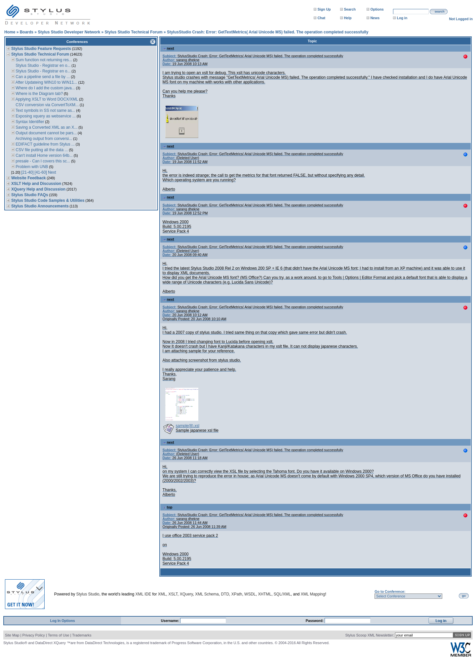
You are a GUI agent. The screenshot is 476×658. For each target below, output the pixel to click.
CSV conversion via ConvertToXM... (47, 105)
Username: (170, 621)
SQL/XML (282, 594)
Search (350, 9)
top (168, 507)
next (168, 48)
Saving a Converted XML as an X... (46, 127)
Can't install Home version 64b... (44, 155)
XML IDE (143, 594)
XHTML (264, 594)
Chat (321, 18)
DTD (225, 594)
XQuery (186, 594)
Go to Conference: (390, 591)
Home (9, 32)
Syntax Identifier (29, 121)
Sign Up (324, 9)
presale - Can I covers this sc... (42, 161)
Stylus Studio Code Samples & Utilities (47, 200)
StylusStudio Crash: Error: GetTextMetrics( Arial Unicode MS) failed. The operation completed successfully (267, 32)
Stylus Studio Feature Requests (41, 48)
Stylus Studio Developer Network (69, 32)
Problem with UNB (31, 166)
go (464, 595)
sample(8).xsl (187, 425)
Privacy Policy (33, 635)
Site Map (12, 635)
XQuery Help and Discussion (38, 189)
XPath (236, 594)
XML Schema (207, 594)
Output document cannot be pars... (46, 133)
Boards (26, 32)
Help (347, 18)
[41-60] (41, 172)
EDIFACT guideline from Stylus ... (45, 144)
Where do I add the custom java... (45, 88)
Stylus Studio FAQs (29, 195)
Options (376, 9)
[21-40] (27, 172)
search (440, 11)
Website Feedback (28, 178)
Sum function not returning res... (43, 60)
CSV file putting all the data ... (41, 150)
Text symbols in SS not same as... (45, 110)
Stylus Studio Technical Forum (133, 32)
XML (162, 594)
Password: (315, 621)
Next (52, 172)
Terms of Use (58, 635)
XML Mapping (313, 594)
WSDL (250, 594)
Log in (402, 18)
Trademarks (81, 635)
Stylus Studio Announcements (40, 206)
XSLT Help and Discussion (36, 183)
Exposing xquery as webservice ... (45, 116)
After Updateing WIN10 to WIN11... (46, 82)
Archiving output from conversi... (43, 138)
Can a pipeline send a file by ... (42, 76)
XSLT (173, 594)
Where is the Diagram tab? (39, 93)
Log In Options (62, 621)
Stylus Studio (87, 594)
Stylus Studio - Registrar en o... (42, 65)
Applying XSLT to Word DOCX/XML (46, 99)
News (374, 18)
